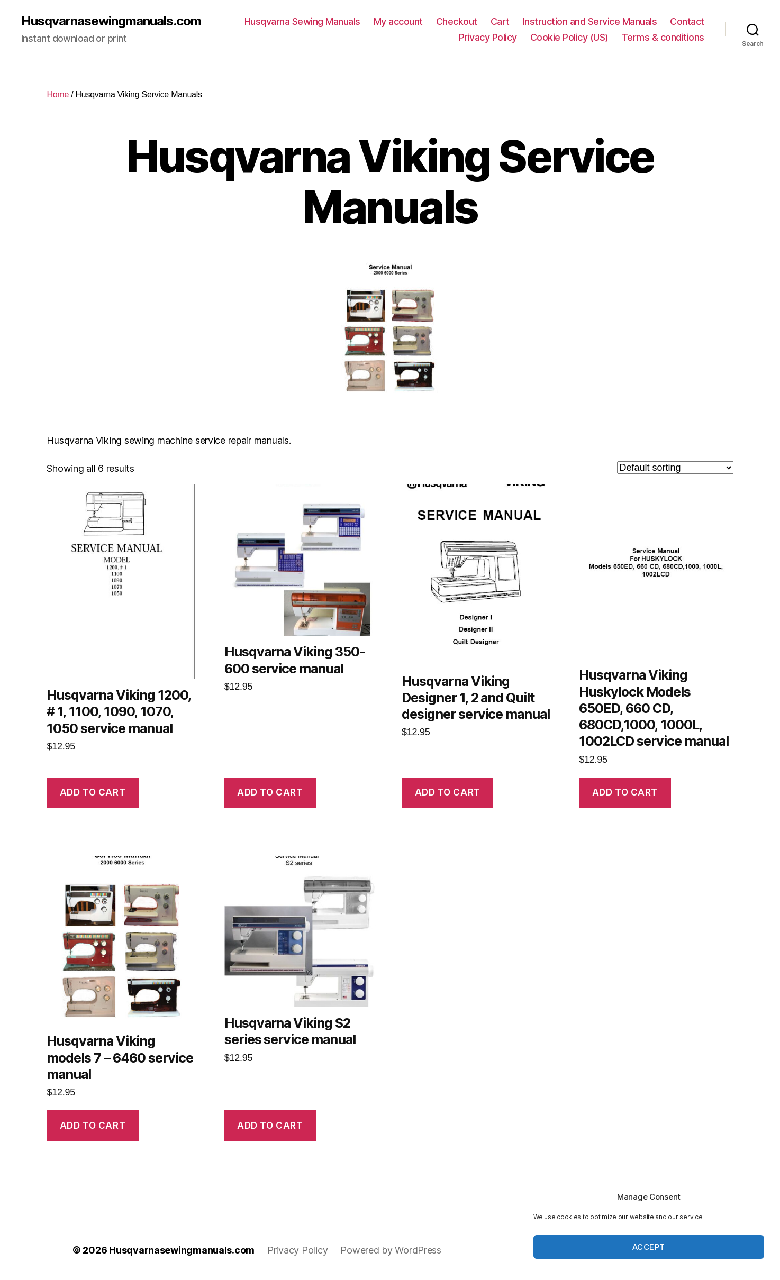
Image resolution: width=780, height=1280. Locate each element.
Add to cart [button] (92, 792)
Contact (687, 21)
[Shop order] (675, 467)
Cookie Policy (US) (569, 37)
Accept (648, 1247)
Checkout (456, 21)
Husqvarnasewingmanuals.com (111, 21)
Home (58, 94)
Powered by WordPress (390, 1250)
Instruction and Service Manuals (590, 21)
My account (398, 21)
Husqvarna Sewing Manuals (302, 21)
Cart (500, 21)
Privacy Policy (488, 37)
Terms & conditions (663, 37)
